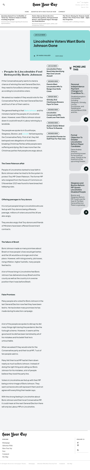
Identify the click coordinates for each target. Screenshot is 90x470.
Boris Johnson (30, 110)
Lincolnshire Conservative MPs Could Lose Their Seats (56, 112)
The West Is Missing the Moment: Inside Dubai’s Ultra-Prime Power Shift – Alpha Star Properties (76, 17)
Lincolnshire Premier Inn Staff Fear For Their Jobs (56, 135)
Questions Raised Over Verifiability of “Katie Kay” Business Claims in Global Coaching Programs (13, 17)
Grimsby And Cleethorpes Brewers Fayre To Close (55, 99)
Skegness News (53, 81)
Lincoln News (40, 35)
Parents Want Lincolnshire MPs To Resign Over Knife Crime (56, 86)
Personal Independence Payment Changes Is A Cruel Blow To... (78, 88)
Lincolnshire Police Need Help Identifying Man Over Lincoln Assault (55, 72)
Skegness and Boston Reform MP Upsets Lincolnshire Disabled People (78, 187)
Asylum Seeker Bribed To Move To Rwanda (55, 124)
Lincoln (25, 133)
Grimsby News (52, 94)
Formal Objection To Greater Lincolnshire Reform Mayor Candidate (77, 140)
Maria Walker (44, 55)
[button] (4, 4)
